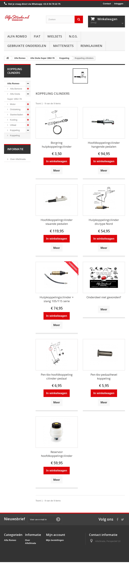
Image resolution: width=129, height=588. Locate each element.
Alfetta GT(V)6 (16, 254)
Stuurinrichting (16, 182)
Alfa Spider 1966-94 (14, 246)
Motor (12, 104)
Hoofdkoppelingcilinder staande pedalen (57, 222)
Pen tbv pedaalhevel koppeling (104, 376)
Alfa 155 (13, 311)
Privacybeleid (32, 566)
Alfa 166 (13, 342)
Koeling (13, 120)
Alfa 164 (13, 337)
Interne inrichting (12, 226)
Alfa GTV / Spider (13, 355)
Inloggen (118, 3)
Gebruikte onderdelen (26, 46)
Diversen (14, 161)
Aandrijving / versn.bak (14, 169)
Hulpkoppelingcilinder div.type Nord (104, 222)
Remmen (14, 176)
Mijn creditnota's (54, 544)
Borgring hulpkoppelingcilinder (57, 144)
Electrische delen (14, 205)
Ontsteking (14, 109)
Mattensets (63, 46)
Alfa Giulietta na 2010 (16, 272)
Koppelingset (16, 145)
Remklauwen (91, 46)
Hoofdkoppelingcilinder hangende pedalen (104, 144)
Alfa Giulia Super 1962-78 (14, 96)
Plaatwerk (14, 218)
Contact (107, 3)
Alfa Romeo (17, 36)
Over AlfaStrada (18, 390)
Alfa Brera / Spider (14, 329)
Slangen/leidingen (16, 156)
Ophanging (15, 187)
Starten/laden (16, 114)
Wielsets (54, 36)
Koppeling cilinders (13, 138)
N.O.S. (73, 36)
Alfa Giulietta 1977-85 (14, 262)
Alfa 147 (13, 306)
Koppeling (14, 130)
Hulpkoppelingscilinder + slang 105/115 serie (57, 299)
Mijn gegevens (53, 553)
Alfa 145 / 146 (16, 300)
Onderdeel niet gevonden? (104, 297)
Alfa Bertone (15, 88)
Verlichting (14, 213)
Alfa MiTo (14, 280)
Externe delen (16, 233)
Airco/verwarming (15, 197)
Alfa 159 (13, 321)
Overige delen (16, 238)
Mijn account (55, 535)
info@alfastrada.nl (111, 563)
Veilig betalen (16, 395)
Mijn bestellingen (55, 540)
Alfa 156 (13, 316)
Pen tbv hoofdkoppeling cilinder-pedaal (57, 376)
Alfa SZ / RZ (15, 363)
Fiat (37, 36)
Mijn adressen (53, 549)
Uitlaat (12, 125)
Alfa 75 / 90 (15, 295)
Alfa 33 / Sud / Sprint (15, 287)
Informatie (15, 381)
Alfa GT (13, 347)
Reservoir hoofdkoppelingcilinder (56, 454)
